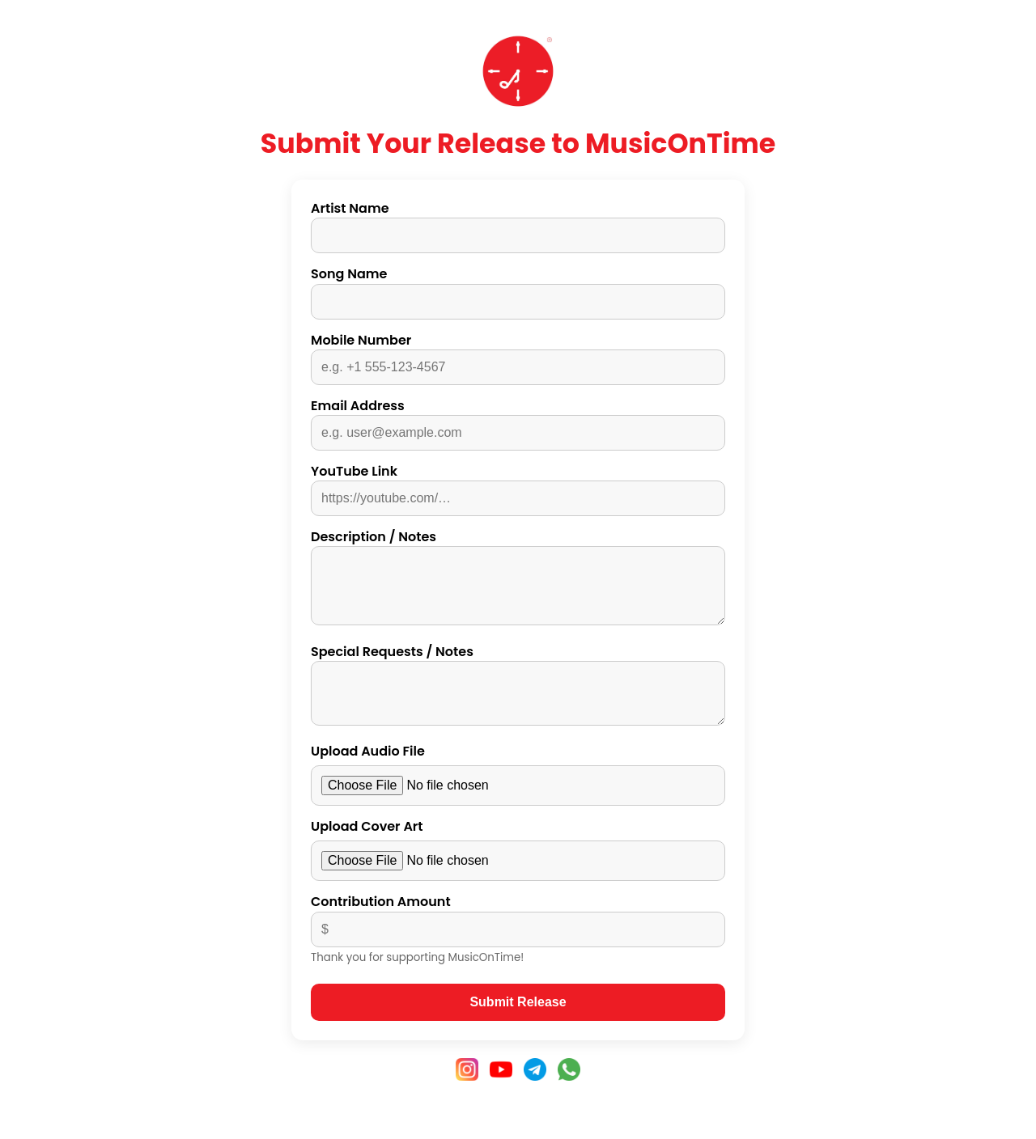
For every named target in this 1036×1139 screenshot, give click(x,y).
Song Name (349, 274)
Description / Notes (373, 536)
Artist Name (350, 208)
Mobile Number (361, 340)
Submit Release (517, 1024)
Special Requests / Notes (392, 664)
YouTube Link (354, 471)
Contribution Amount (381, 924)
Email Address (358, 405)
